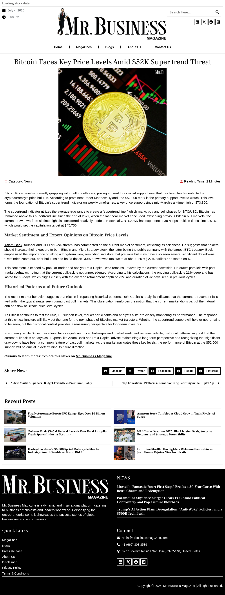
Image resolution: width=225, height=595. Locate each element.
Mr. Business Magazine (94, 356)
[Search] (217, 12)
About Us (134, 47)
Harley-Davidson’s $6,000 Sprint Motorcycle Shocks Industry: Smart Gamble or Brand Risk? (63, 450)
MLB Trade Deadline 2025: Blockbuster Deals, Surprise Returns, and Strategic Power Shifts (174, 432)
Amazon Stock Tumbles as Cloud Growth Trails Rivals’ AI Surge (176, 414)
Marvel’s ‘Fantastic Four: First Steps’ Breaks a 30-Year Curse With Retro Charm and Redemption (168, 488)
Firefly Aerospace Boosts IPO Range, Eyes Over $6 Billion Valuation (66, 414)
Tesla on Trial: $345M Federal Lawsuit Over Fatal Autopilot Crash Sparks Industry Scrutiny (68, 432)
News (28, 181)
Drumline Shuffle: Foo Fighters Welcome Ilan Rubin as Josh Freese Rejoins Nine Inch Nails (174, 450)
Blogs (109, 47)
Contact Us (163, 47)
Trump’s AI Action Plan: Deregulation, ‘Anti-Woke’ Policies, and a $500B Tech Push (169, 511)
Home (58, 47)
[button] (113, 371)
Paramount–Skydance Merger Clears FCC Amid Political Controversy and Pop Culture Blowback (161, 500)
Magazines (84, 47)
